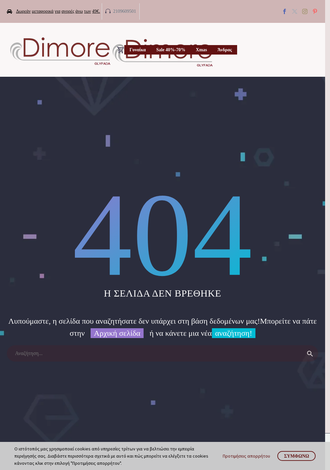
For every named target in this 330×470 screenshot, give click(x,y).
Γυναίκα (138, 49)
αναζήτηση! (233, 333)
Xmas (201, 49)
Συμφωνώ (296, 456)
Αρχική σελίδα (117, 333)
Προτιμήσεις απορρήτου (246, 456)
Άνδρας (224, 49)
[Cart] (121, 50)
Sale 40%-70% (170, 49)
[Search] (162, 353)
